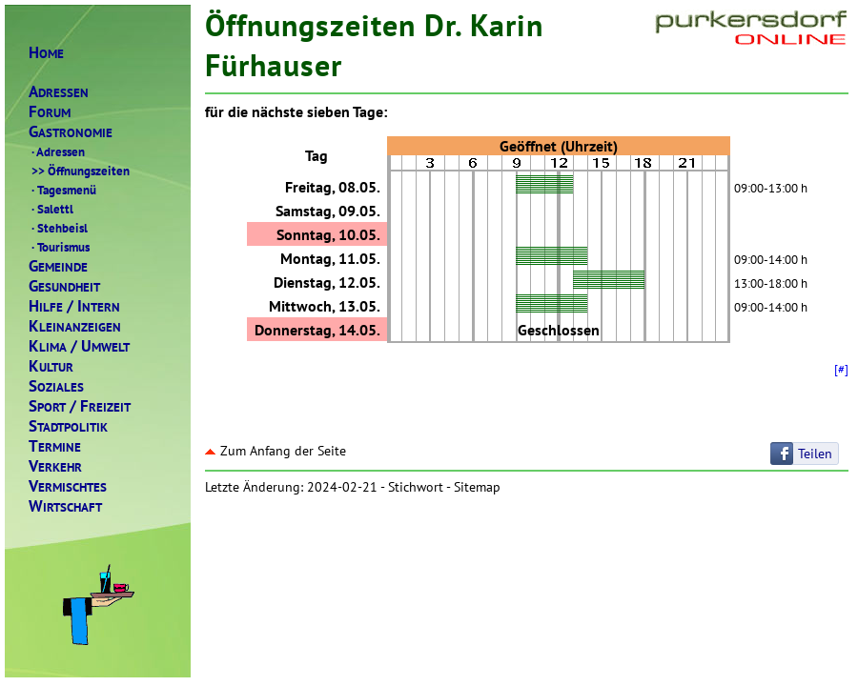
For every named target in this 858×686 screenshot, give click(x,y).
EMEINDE (58, 266)
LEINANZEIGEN (75, 326)
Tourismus (59, 246)
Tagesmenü (62, 189)
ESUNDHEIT (64, 286)
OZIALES (56, 386)
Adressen (57, 151)
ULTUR (51, 366)
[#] (841, 368)
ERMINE (55, 446)
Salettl (51, 208)
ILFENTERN (74, 306)
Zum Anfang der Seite (275, 450)
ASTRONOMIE (70, 132)
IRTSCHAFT (65, 506)
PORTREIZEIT (80, 406)
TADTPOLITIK (68, 426)
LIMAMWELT (79, 346)
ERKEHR (55, 466)
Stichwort (415, 486)
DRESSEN (59, 92)
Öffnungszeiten (79, 170)
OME (46, 53)
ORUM (50, 112)
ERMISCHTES (68, 486)
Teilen (815, 453)
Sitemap (477, 486)
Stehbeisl (58, 227)
